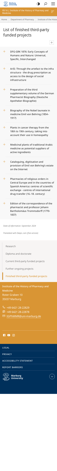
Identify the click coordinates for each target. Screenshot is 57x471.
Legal (6, 347)
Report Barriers (12, 367)
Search (44, 4)
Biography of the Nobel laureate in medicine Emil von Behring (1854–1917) (30, 113)
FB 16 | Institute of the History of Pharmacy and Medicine (52, 12)
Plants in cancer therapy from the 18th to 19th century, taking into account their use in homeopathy (29, 130)
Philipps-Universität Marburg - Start (11, 4)
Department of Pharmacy (22, 19)
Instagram (13, 335)
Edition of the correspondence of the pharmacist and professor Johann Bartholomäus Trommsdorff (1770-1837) (31, 208)
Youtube (8, 335)
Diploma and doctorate (18, 253)
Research (11, 246)
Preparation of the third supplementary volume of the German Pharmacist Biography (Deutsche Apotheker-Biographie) (32, 94)
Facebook (4, 335)
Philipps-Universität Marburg (16, 379)
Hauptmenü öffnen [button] (52, 3)
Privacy (7, 354)
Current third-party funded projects (25, 261)
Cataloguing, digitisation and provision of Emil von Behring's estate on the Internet (31, 164)
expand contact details (51, 377)
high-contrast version (37, 4)
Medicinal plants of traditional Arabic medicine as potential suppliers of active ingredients (31, 147)
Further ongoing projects (19, 268)
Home (4, 19)
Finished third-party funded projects (26, 276)
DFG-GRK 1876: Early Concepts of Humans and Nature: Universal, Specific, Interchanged (29, 54)
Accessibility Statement (17, 360)
